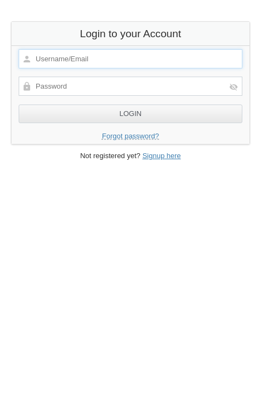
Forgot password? (130, 136)
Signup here (162, 156)
